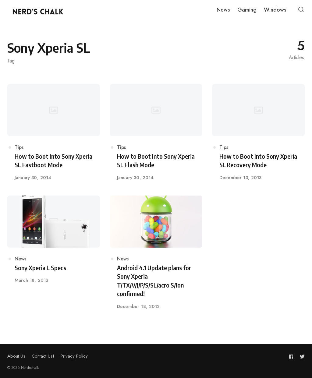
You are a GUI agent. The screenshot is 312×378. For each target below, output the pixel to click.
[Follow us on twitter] (301, 356)
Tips (19, 147)
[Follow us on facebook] (292, 356)
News (20, 258)
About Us (16, 356)
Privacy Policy (74, 356)
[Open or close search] (301, 10)
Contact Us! (43, 356)
